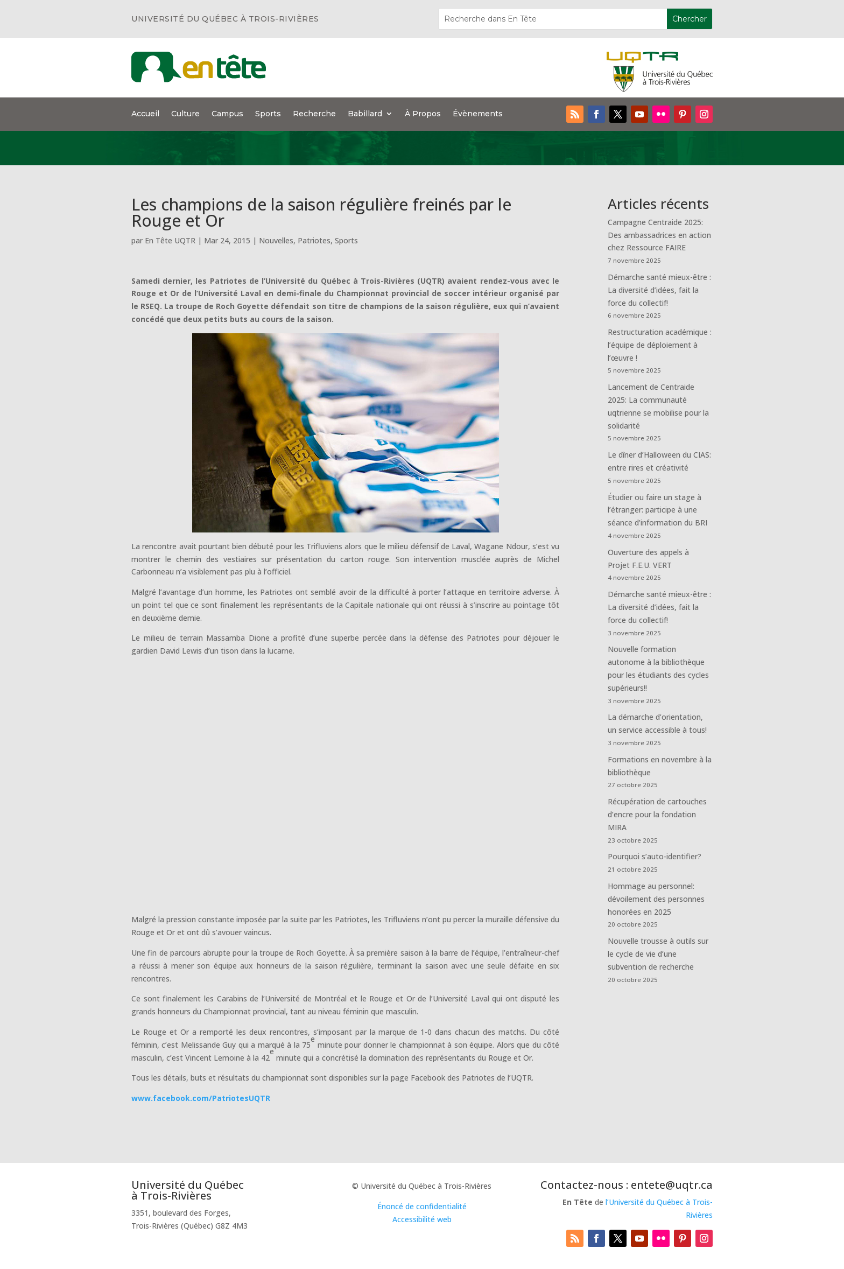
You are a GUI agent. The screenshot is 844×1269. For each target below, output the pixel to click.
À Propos (423, 114)
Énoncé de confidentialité (422, 1206)
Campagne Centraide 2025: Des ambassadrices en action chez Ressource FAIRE (659, 235)
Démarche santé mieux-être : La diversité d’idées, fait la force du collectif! (659, 290)
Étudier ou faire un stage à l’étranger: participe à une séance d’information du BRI (657, 510)
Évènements (478, 114)
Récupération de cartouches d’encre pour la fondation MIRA (657, 814)
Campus (227, 114)
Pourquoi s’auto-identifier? (654, 856)
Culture (185, 114)
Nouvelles (276, 240)
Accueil (145, 114)
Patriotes (314, 240)
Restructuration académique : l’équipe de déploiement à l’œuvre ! (660, 345)
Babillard (365, 114)
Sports (268, 114)
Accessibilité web (422, 1219)
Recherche (314, 114)
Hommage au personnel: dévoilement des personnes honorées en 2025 (656, 899)
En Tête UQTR (170, 240)
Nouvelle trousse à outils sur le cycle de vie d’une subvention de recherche (658, 954)
